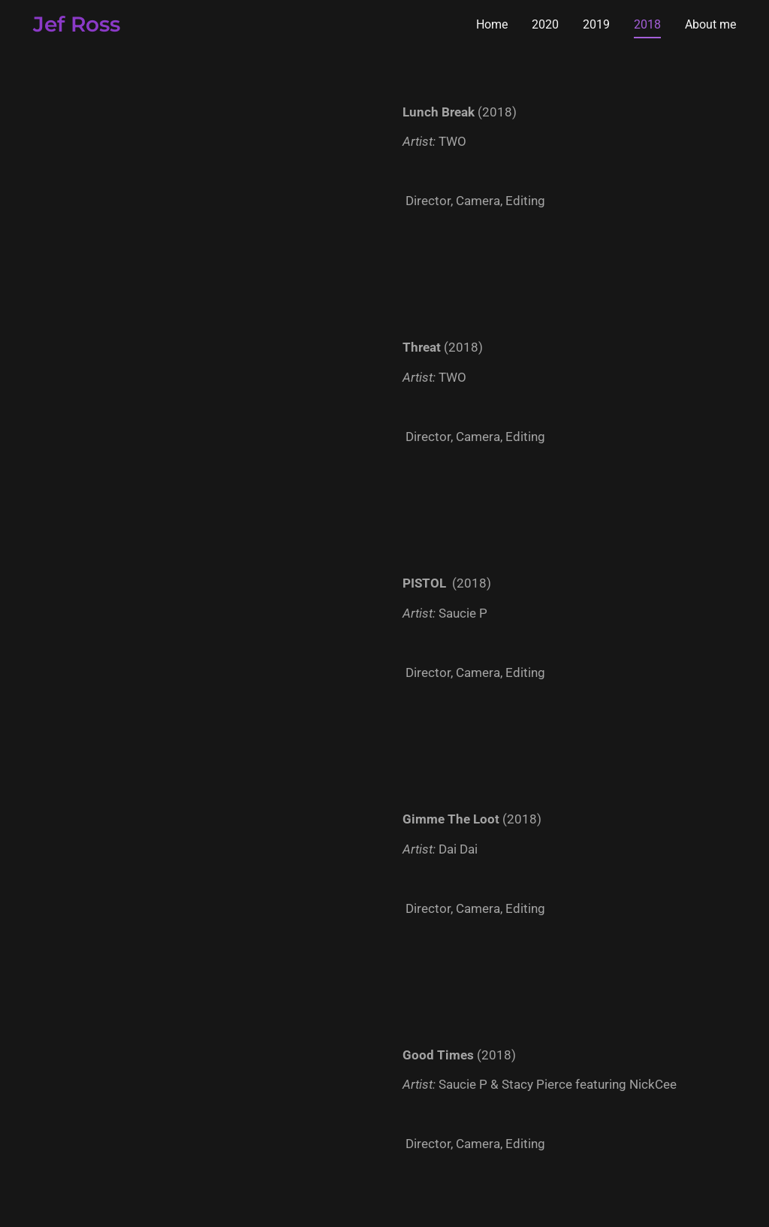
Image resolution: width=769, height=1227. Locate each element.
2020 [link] (545, 24)
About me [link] (710, 24)
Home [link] (492, 24)
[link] (76, 27)
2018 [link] (647, 24)
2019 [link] (596, 24)
